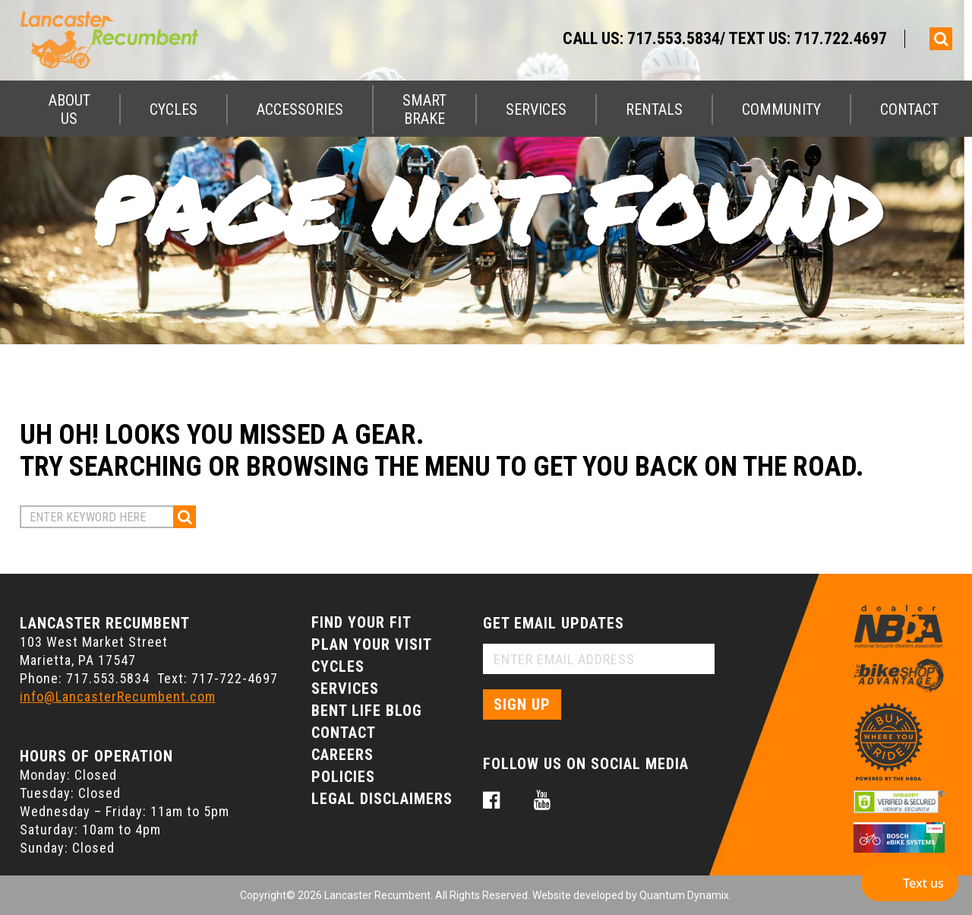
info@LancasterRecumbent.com (118, 696)
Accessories (300, 109)
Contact (909, 109)
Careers (342, 755)
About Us (69, 109)
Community (781, 109)
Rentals (654, 109)
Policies (343, 777)
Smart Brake (424, 109)
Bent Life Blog (366, 710)
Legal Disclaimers (382, 799)
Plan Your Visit (371, 644)
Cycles (173, 109)
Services (536, 109)
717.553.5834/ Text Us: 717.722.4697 (757, 38)
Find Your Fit (361, 622)
